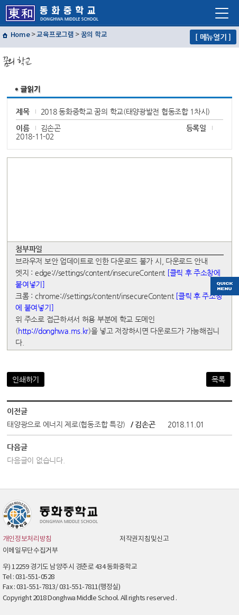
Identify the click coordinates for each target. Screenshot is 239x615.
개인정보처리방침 (27, 539)
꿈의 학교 (94, 35)
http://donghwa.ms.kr (53, 331)
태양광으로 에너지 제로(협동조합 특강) (66, 424)
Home (20, 35)
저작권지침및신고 (144, 539)
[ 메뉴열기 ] (213, 37)
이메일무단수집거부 (30, 551)
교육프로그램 (54, 35)
